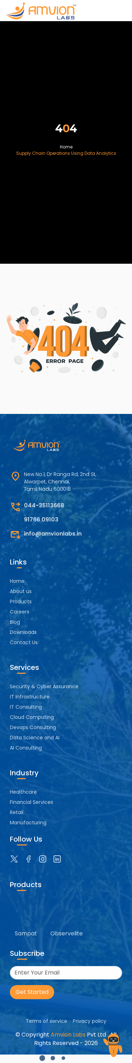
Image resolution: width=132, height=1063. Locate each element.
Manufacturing (28, 822)
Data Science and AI (34, 737)
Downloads (23, 632)
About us (21, 591)
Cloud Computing (32, 717)
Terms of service (46, 1021)
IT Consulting (26, 706)
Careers (19, 611)
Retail (16, 812)
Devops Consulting (33, 727)
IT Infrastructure (30, 696)
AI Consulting (26, 747)
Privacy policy (89, 1021)
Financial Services (31, 802)
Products (21, 601)
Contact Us (24, 642)
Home (66, 147)
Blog (15, 621)
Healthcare (23, 791)
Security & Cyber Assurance (44, 686)
